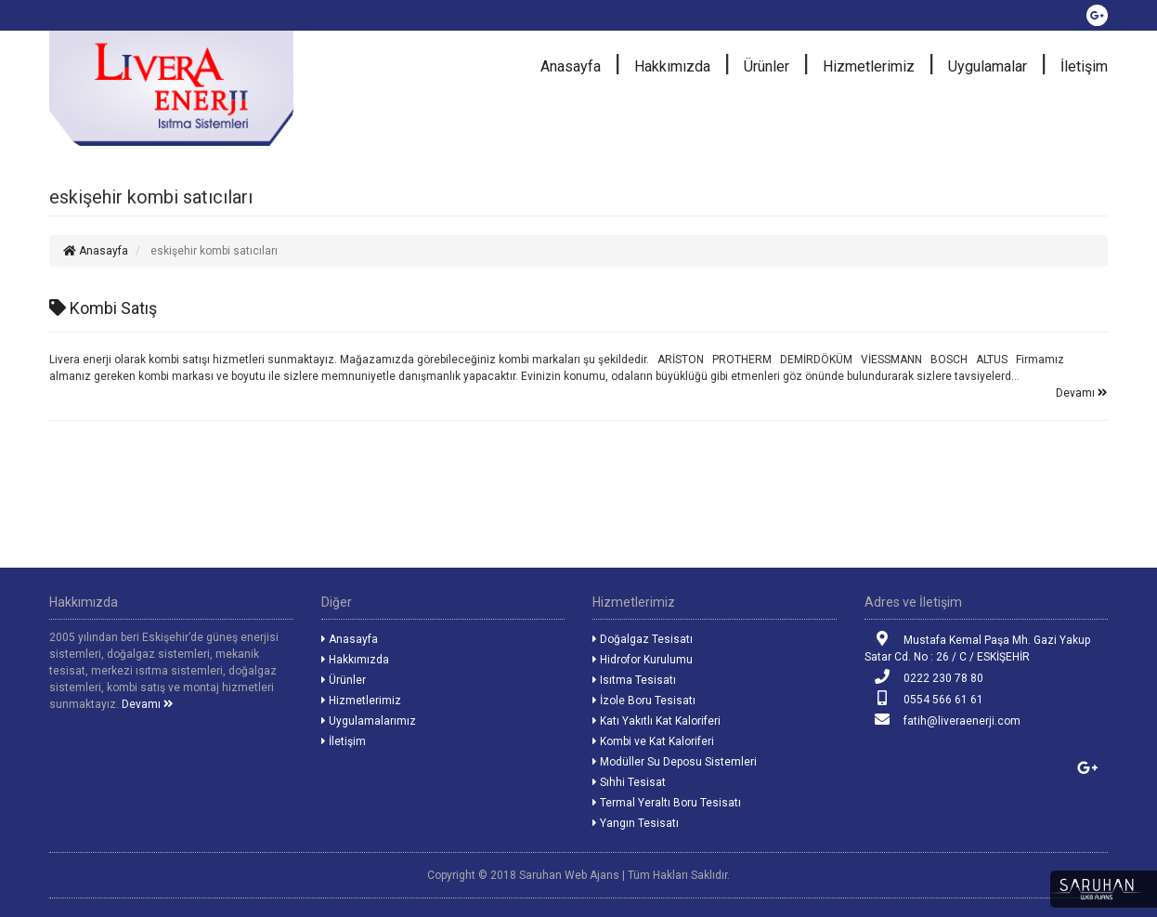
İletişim (1084, 66)
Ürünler (766, 66)
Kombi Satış (103, 308)
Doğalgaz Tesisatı (642, 639)
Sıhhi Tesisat (629, 782)
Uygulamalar (987, 66)
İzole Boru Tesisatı (644, 700)
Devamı (1082, 393)
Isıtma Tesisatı (634, 680)
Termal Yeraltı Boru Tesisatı (666, 802)
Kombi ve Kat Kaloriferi (653, 741)
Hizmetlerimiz (869, 66)
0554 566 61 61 (923, 698)
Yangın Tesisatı (635, 823)
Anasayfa (570, 66)
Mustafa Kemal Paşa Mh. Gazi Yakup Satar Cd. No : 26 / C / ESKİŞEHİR (977, 647)
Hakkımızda (672, 66)
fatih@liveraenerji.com (942, 719)
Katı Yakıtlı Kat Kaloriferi (656, 720)
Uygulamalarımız (368, 720)
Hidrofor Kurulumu (642, 659)
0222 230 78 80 (923, 677)
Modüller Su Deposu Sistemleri (674, 761)
